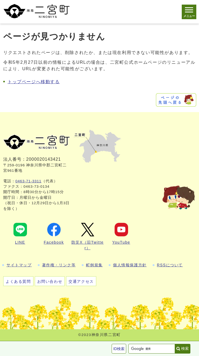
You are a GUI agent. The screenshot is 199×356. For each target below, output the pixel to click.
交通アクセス (81, 281)
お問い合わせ (50, 281)
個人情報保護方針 (130, 265)
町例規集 (94, 265)
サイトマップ (19, 265)
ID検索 (119, 349)
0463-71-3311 (28, 181)
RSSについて (170, 265)
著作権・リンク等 (59, 265)
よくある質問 (18, 281)
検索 (185, 348)
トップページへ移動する (34, 81)
